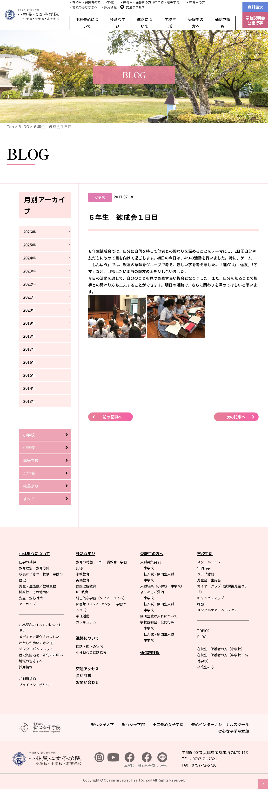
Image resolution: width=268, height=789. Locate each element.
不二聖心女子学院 (168, 724)
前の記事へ (112, 417)
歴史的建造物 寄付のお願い (41, 654)
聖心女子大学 (102, 724)
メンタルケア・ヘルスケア (217, 609)
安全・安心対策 (31, 597)
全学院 (29, 473)
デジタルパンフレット (36, 648)
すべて (28, 499)
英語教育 (82, 580)
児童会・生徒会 (209, 580)
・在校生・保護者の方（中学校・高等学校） (151, 2)
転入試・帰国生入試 (159, 574)
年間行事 (204, 568)
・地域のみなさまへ (83, 7)
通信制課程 (222, 22)
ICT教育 (82, 591)
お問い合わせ (87, 682)
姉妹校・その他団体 (34, 591)
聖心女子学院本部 (233, 731)
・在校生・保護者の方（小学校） (92, 2)
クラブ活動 (205, 574)
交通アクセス (135, 7)
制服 (200, 603)
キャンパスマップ (210, 597)
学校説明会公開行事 (255, 20)
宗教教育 (82, 574)
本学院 (129, 760)
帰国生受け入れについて (158, 616)
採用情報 (26, 666)
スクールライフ (209, 561)
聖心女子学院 (133, 724)
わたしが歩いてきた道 (36, 642)
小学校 (29, 435)
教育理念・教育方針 (34, 568)
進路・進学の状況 (89, 646)
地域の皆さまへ (31, 660)
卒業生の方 (205, 666)
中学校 (29, 447)
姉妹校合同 (146, 760)
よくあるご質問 (152, 591)
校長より (31, 486)
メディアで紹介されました (39, 636)
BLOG (23, 126)
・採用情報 (109, 7)
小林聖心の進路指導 (91, 652)
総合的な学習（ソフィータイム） (101, 597)
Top (10, 126)
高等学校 (31, 460)
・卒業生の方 (195, 2)
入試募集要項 (150, 561)
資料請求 (255, 7)
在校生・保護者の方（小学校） (220, 648)
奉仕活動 (82, 616)
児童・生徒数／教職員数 (37, 586)
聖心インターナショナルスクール (220, 724)
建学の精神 (27, 561)
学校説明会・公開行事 (157, 622)
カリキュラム (86, 622)
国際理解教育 (86, 586)
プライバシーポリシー (36, 684)
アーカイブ (27, 603)
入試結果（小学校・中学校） (162, 586)
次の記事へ (235, 417)
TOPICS (203, 630)
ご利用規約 (27, 678)
